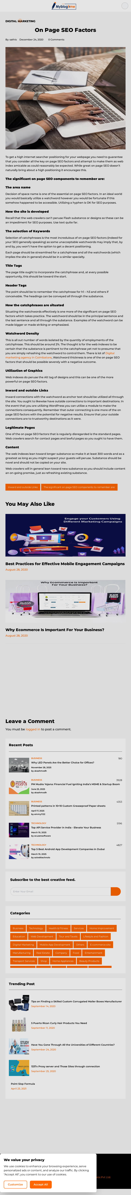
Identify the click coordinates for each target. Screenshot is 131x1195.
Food (76, 959)
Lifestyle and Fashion (95, 942)
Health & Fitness (58, 934)
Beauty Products (89, 967)
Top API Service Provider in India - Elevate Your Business (66, 833)
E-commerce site (100, 950)
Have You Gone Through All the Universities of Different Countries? (73, 1050)
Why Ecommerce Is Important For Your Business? (59, 635)
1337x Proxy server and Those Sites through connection (65, 1072)
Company (61, 959)
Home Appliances (63, 967)
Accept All (85, 1184)
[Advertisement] (65, 688)
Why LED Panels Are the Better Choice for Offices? (62, 768)
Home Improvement (102, 934)
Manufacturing (22, 959)
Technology (36, 934)
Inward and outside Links (23, 487)
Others (80, 950)
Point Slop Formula (23, 1089)
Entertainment (93, 959)
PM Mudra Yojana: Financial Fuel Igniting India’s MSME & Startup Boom (75, 790)
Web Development (42, 942)
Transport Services (24, 967)
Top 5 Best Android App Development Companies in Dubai (68, 855)
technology (38, 829)
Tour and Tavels (68, 942)
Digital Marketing (20, 21)
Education (19, 942)
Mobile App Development (55, 950)
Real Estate (43, 959)
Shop (44, 967)
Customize (59, 1184)
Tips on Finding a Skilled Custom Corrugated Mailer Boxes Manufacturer (76, 1007)
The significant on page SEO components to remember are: (79, 487)
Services (79, 934)
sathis (11, 39)
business (36, 764)
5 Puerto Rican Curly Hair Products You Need (59, 1029)
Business (18, 934)
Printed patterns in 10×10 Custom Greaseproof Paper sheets (68, 812)
